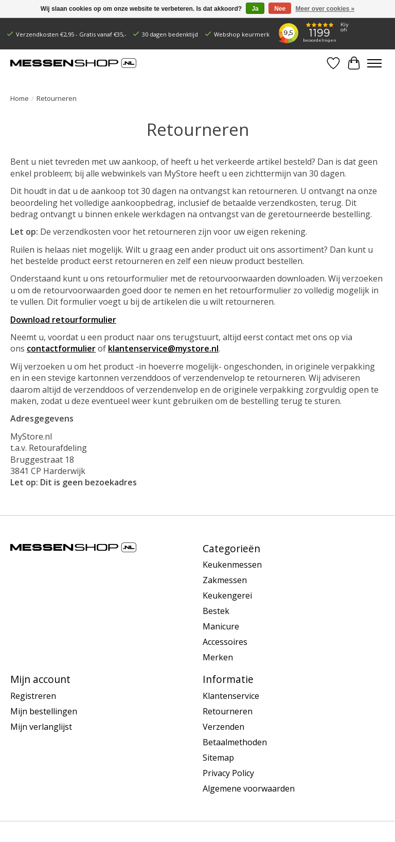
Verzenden (223, 726)
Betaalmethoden (235, 742)
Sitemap (218, 757)
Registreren (33, 695)
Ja (255, 8)
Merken (218, 657)
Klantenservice (231, 695)
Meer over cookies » (325, 8)
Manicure (221, 626)
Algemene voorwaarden (249, 788)
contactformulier (61, 348)
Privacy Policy (228, 773)
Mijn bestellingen (43, 711)
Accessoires (225, 641)
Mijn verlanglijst (41, 726)
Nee (279, 8)
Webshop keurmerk (242, 34)
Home (19, 98)
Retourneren (228, 711)
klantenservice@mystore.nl (163, 348)
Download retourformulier (63, 319)
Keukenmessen (232, 564)
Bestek (216, 611)
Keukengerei (227, 595)
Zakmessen (225, 580)
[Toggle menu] (374, 63)
